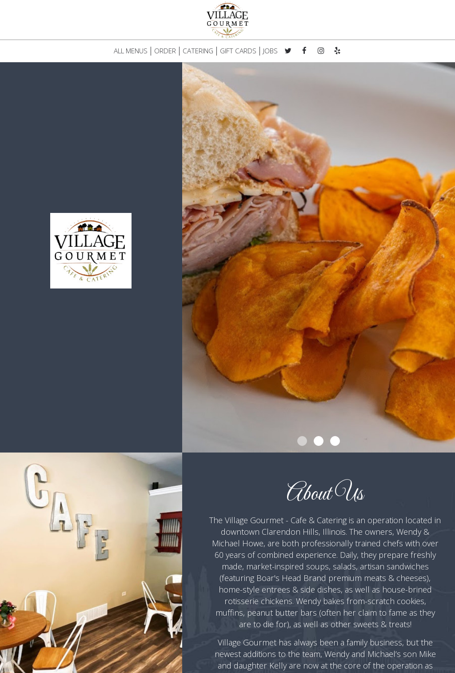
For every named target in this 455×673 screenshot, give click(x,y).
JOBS (270, 51)
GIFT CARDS (238, 51)
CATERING (198, 51)
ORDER (165, 51)
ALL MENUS (131, 51)
